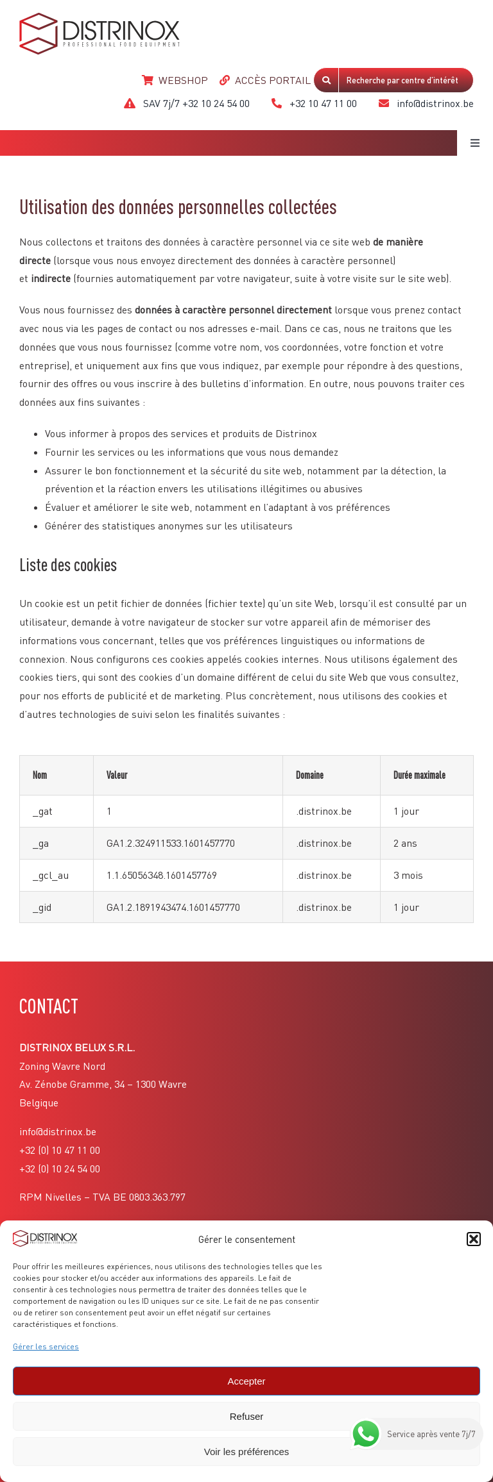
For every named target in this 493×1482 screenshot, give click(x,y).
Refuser (247, 1416)
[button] (473, 1239)
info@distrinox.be (57, 1131)
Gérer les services (46, 1346)
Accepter (246, 1381)
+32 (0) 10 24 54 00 (59, 1168)
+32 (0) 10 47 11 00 (59, 1150)
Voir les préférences (247, 1451)
